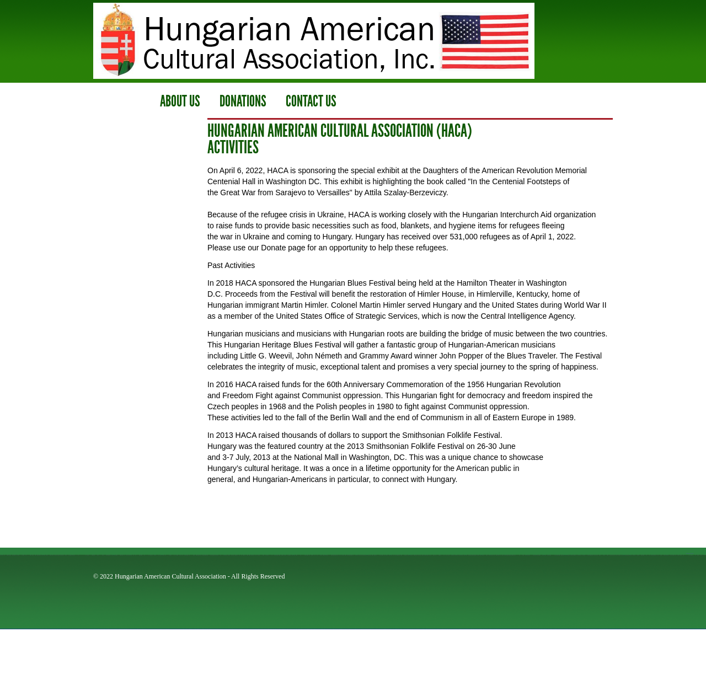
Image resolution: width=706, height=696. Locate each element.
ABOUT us (180, 101)
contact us (311, 101)
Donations (243, 101)
